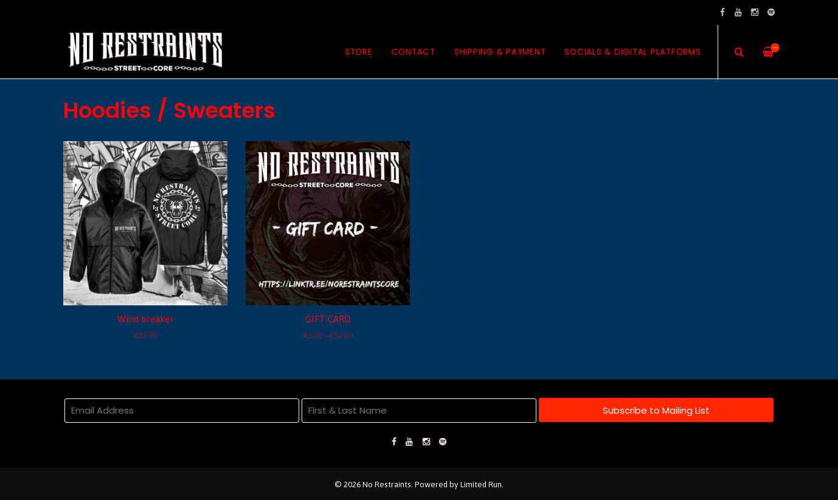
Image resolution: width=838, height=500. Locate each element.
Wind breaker (145, 319)
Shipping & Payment (500, 52)
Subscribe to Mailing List (656, 410)
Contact (413, 52)
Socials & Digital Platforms (632, 52)
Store (359, 52)
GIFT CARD (328, 319)
